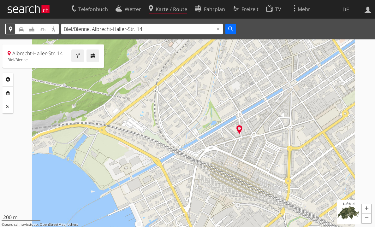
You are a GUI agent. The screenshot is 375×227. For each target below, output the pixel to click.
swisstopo (29, 224)
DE (345, 9)
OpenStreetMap (53, 224)
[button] (366, 209)
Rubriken (8, 79)
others (73, 224)
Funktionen (8, 107)
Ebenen (8, 93)
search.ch (12, 224)
